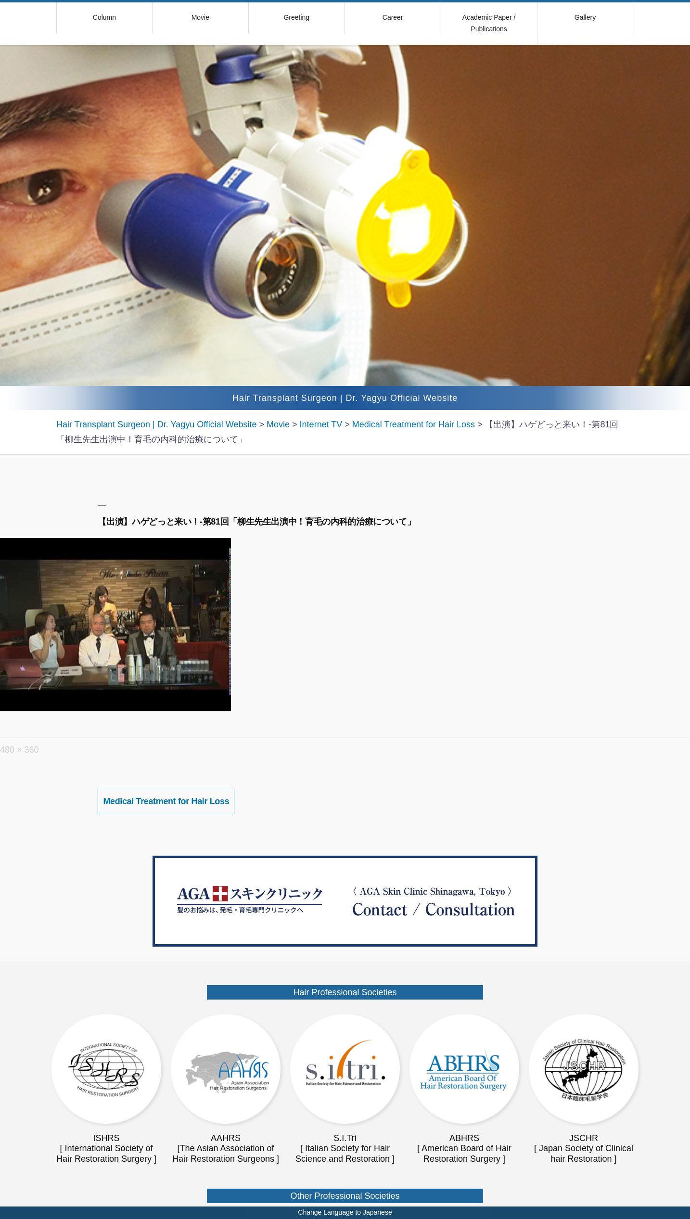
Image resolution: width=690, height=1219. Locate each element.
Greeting (296, 17)
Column (104, 17)
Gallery (585, 17)
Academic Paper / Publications (489, 23)
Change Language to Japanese (345, 1212)
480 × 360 (19, 750)
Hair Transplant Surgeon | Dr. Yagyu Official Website (345, 398)
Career (393, 17)
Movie (200, 17)
